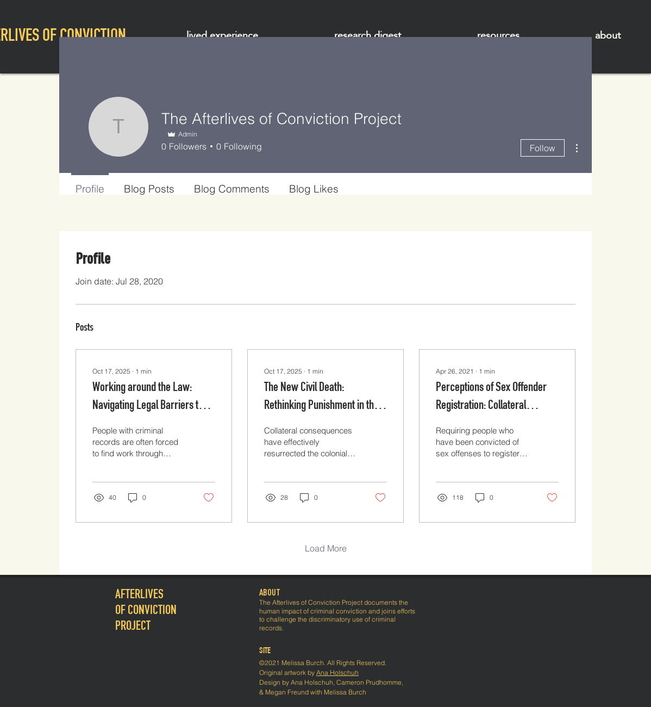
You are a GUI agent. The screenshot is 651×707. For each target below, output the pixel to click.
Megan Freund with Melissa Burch (315, 692)
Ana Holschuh (337, 672)
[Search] (580, 36)
